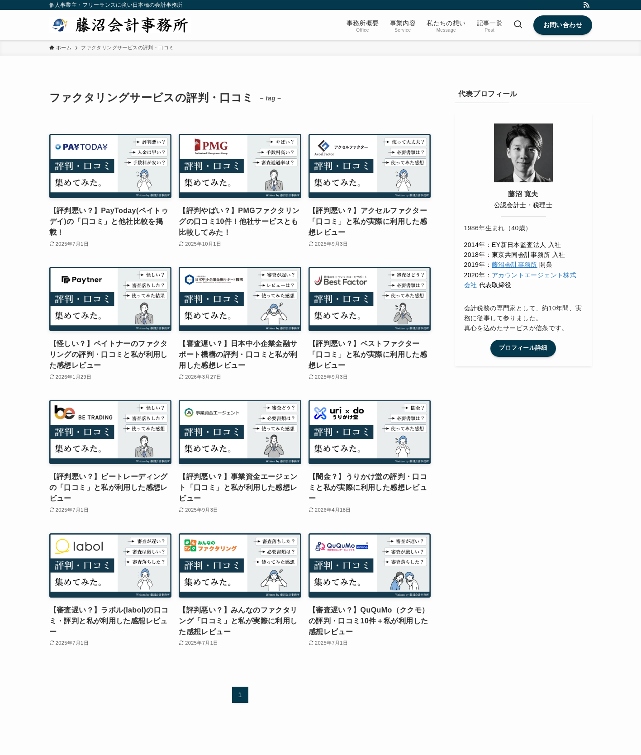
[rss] (586, 5)
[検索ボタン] (518, 25)
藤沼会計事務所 (514, 264)
